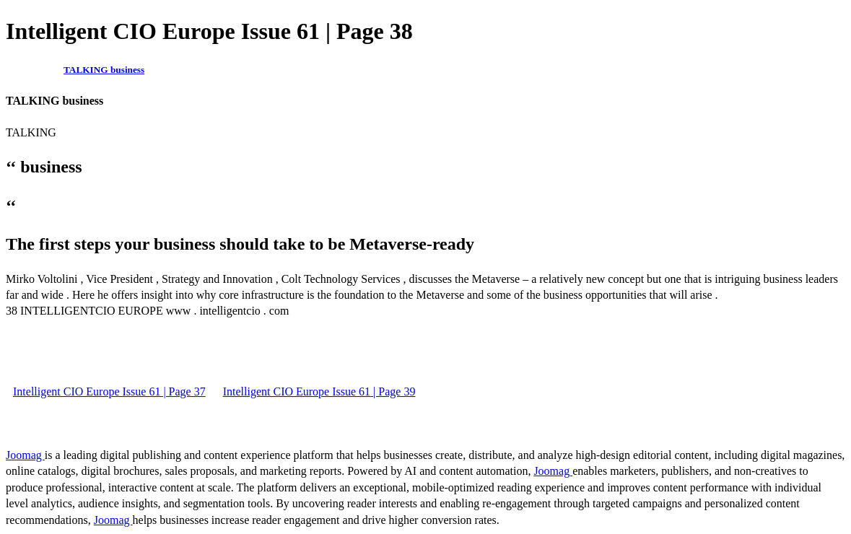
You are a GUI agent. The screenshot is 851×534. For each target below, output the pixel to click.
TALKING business (104, 69)
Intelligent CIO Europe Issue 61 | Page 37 (109, 391)
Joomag (25, 455)
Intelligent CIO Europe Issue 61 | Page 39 (319, 391)
